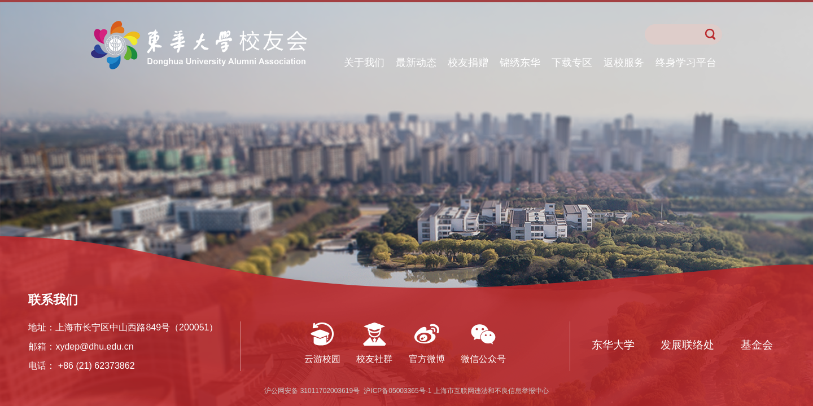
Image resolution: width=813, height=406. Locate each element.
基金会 (757, 345)
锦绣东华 (520, 62)
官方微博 (427, 359)
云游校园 (322, 359)
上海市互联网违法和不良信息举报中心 (491, 391)
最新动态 (416, 62)
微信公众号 (483, 359)
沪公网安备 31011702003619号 (312, 391)
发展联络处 (687, 345)
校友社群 (374, 359)
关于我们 (364, 62)
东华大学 (613, 345)
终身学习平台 (685, 62)
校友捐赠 (468, 62)
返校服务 (624, 62)
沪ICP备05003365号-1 (398, 391)
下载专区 (572, 62)
